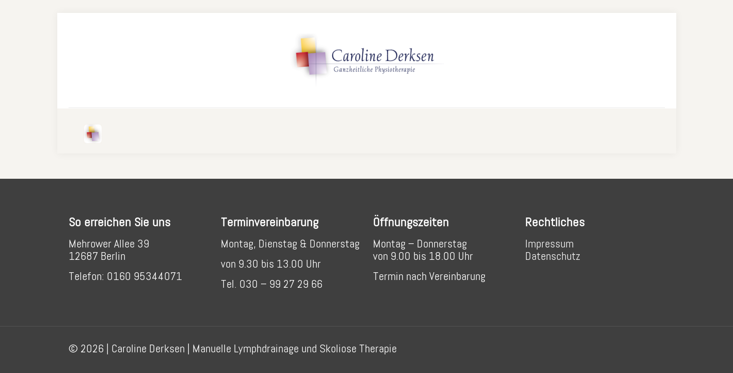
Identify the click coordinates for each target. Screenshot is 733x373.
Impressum (549, 243)
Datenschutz (552, 255)
